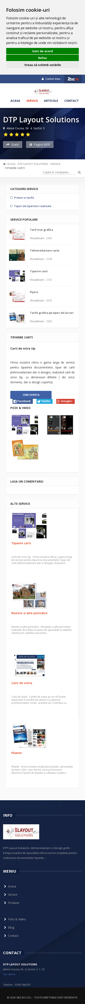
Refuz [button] (42, 58)
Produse (11, 903)
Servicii (32, 101)
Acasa (15, 101)
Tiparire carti (15, 168)
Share (12, 144)
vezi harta (9, 974)
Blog (8, 927)
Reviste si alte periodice (29, 613)
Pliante (16, 753)
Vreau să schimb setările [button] (42, 65)
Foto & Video (14, 919)
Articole (51, 101)
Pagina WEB (40, 144)
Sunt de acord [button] (42, 51)
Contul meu (51, 79)
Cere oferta (31, 395)
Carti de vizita (21, 683)
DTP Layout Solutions (33, 164)
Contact (71, 101)
